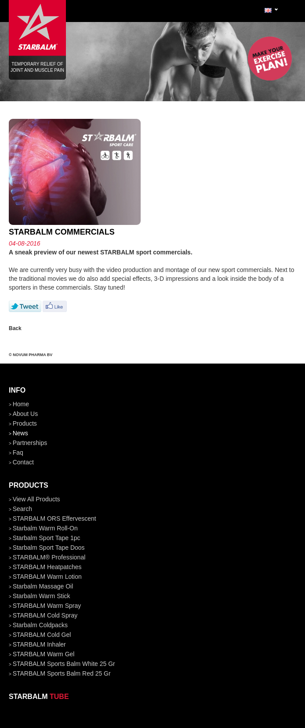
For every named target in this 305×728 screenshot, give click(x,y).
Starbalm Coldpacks (40, 625)
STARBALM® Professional (49, 557)
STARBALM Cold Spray (45, 615)
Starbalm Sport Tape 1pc (46, 537)
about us (25, 413)
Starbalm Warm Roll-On (45, 528)
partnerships (30, 442)
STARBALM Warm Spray (47, 605)
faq (18, 452)
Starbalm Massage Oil (43, 586)
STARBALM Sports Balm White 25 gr (64, 663)
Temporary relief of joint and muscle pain (37, 30)
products (25, 423)
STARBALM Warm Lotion (47, 576)
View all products (36, 499)
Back (15, 328)
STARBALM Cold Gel (42, 634)
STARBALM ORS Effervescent (54, 518)
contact (23, 462)
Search (22, 508)
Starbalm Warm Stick (41, 595)
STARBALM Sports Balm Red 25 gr (62, 673)
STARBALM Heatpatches (47, 566)
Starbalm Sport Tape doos (49, 547)
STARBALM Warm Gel (44, 654)
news (20, 433)
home (21, 404)
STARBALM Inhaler (39, 644)
